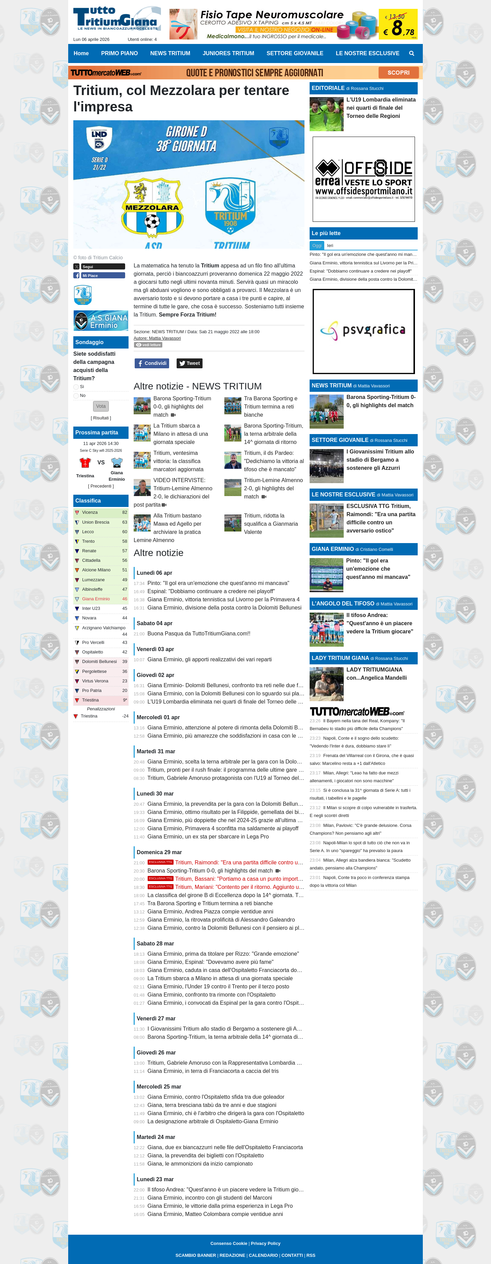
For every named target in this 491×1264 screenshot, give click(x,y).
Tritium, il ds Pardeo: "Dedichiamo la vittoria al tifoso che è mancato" (274, 461)
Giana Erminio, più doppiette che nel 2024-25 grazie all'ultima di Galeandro (238, 820)
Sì (82, 386)
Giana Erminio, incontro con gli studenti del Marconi (210, 1198)
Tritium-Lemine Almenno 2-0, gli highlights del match (273, 488)
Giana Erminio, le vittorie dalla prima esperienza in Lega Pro (220, 1206)
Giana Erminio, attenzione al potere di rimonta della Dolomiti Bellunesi (232, 727)
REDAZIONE (232, 1255)
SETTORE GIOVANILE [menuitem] (295, 53)
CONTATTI (292, 1255)
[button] (101, 406)
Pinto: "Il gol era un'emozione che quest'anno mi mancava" (218, 583)
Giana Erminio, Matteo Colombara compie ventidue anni (215, 1214)
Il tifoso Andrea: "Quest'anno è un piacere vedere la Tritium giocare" (229, 1189)
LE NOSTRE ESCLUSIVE (343, 494)
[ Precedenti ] (101, 486)
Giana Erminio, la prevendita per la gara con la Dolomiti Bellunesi (226, 804)
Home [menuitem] (81, 53)
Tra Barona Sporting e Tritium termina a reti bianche (271, 407)
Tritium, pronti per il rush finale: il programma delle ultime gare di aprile (232, 770)
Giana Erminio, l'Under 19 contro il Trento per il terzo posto (218, 986)
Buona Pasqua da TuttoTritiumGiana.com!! (199, 633)
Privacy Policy (266, 1243)
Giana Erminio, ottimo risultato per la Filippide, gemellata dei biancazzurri (236, 812)
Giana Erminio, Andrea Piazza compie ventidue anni (210, 911)
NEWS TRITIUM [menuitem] (170, 53)
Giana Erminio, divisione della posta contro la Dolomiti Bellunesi (225, 608)
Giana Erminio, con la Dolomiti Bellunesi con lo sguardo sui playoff (228, 693)
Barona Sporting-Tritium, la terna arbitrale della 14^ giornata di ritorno (273, 434)
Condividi (152, 363)
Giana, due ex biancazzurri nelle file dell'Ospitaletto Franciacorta (225, 1147)
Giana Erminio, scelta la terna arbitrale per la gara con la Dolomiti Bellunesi (238, 762)
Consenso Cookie (228, 1243)
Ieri (330, 245)
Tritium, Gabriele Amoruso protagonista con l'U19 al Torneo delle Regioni (235, 778)
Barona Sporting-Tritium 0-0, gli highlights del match (182, 407)
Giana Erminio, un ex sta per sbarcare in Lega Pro (208, 836)
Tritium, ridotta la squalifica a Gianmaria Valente (271, 524)
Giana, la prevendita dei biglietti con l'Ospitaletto (206, 1155)
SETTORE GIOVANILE (340, 440)
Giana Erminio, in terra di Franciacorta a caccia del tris (213, 1071)
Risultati (101, 417)
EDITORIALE (328, 88)
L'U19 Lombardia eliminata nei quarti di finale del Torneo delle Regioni (232, 702)
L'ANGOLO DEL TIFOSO (343, 603)
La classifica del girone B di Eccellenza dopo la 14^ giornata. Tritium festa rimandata (249, 895)
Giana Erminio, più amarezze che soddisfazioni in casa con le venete (231, 736)
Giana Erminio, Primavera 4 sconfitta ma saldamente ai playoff (223, 828)
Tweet (189, 363)
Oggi (317, 245)
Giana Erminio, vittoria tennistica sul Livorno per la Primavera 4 (224, 599)
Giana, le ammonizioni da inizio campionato (200, 1164)
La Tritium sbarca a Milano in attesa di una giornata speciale (180, 434)
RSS (311, 1255)
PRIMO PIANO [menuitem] (119, 53)
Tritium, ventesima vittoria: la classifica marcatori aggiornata (178, 461)
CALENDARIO (263, 1255)
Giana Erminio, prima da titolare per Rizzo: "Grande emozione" (223, 954)
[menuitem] (411, 53)
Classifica (88, 501)
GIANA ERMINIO (333, 549)
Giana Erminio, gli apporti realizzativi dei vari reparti (210, 659)
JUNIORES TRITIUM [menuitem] (228, 53)
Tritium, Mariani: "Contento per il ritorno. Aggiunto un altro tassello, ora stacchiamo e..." (266, 887)
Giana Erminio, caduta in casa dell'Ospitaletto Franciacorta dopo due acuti (237, 970)
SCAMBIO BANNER (196, 1255)
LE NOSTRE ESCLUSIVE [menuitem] (368, 53)
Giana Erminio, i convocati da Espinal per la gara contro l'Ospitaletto (230, 1003)
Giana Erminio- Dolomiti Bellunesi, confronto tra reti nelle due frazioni (231, 685)
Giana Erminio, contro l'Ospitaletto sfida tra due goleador (216, 1097)
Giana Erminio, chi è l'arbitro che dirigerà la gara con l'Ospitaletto (226, 1113)
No (83, 395)
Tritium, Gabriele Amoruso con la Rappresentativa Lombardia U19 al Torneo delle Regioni (255, 1063)
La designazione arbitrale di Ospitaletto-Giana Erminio (213, 1121)
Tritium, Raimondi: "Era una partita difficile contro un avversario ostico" (246, 862)
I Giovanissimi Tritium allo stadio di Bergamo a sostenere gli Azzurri (229, 1029)
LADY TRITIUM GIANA (340, 658)
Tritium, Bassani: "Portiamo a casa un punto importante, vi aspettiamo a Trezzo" (258, 879)
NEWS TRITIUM (168, 331)
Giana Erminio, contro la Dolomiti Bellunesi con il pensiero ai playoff (229, 928)
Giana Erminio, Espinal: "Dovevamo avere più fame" (211, 962)
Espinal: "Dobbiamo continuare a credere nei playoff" (211, 591)
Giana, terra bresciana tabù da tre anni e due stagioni (212, 1105)
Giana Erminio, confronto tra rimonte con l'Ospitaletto (212, 995)
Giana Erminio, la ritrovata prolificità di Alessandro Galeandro (221, 920)
